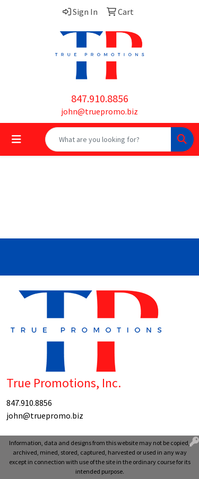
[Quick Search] (108, 139)
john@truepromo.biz (99, 111)
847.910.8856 (99, 98)
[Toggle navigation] (16, 139)
